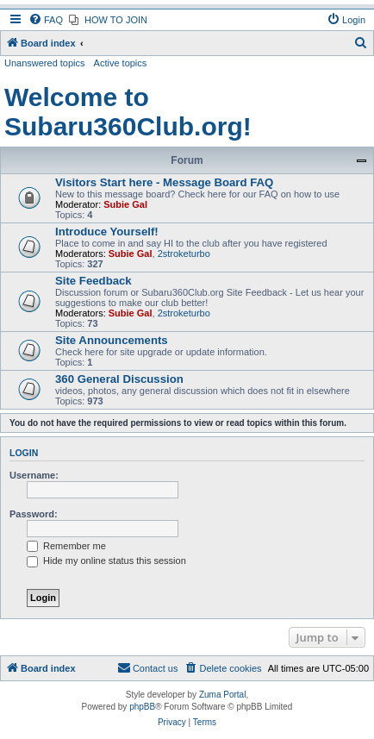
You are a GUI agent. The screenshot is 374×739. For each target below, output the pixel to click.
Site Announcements (111, 340)
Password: (33, 514)
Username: (34, 475)
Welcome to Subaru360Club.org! (128, 112)
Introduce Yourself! (107, 231)
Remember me (66, 546)
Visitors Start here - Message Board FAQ (164, 182)
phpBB (142, 706)
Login (23, 453)
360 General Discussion (119, 379)
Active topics (120, 63)
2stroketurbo (184, 253)
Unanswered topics (44, 63)
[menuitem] (45, 19)
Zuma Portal (222, 694)
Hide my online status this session (106, 560)
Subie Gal (125, 204)
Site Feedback (93, 280)
